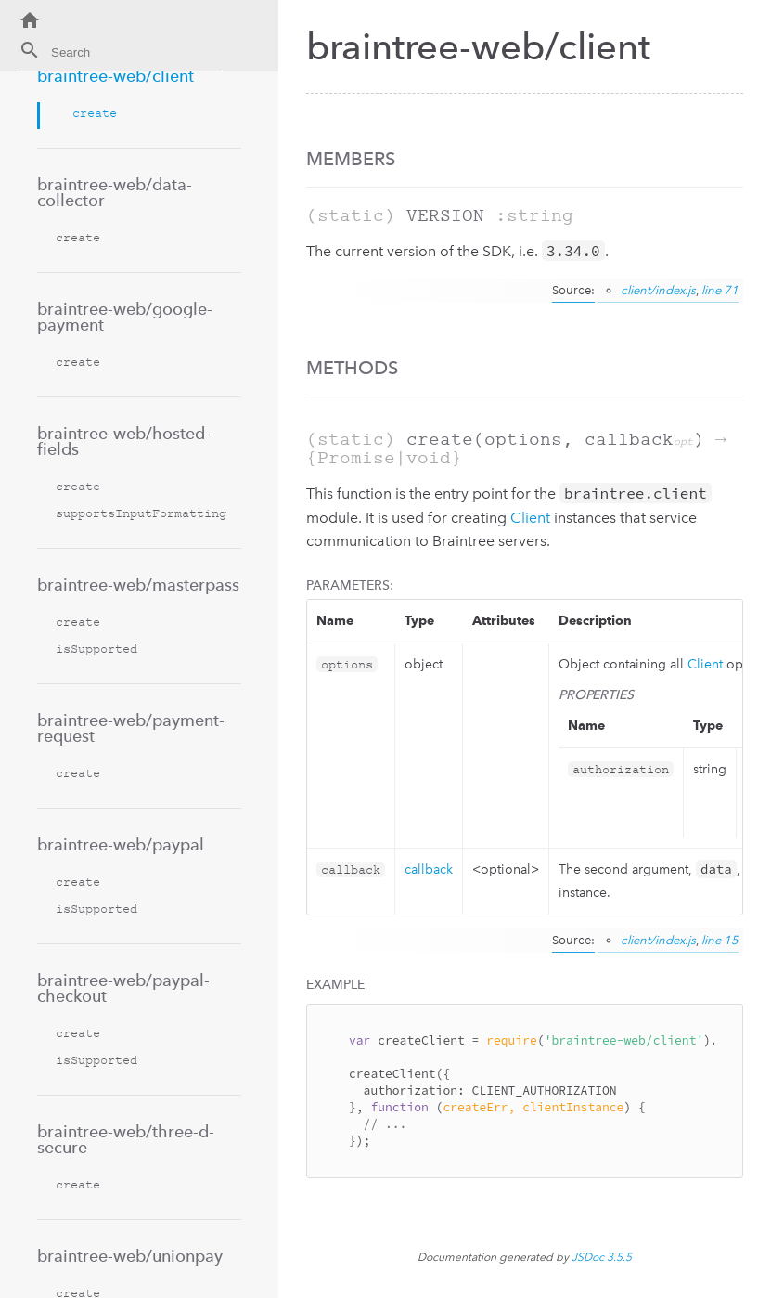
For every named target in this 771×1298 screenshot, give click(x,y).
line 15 (720, 940)
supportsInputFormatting (141, 513)
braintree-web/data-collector (114, 192)
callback (429, 869)
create (94, 113)
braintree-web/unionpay (130, 1256)
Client (530, 517)
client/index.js (658, 290)
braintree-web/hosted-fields (124, 441)
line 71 (720, 290)
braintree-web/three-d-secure (125, 1139)
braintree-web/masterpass (138, 584)
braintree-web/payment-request (131, 728)
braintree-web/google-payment (124, 316)
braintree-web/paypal (120, 844)
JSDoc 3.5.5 (602, 1257)
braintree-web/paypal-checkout (123, 988)
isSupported (96, 648)
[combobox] (120, 55)
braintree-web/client (115, 75)
